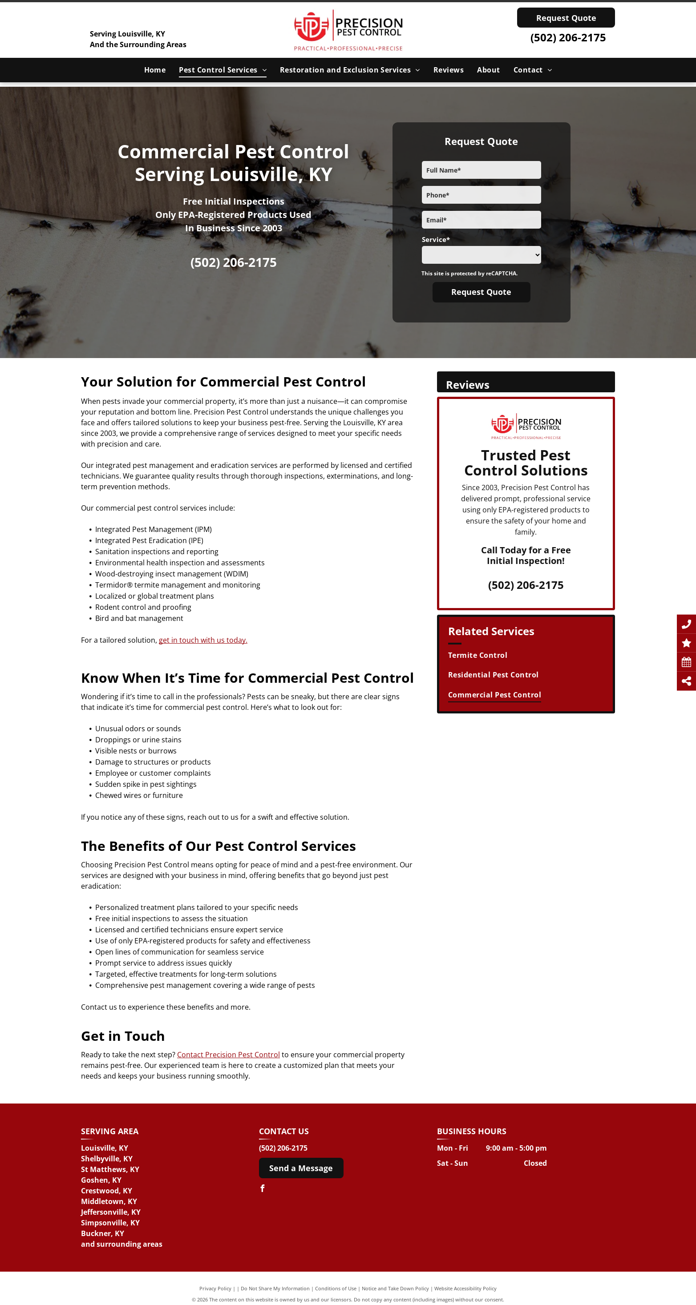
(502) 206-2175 (568, 37)
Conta (187, 1054)
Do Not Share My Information (275, 1288)
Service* (436, 239)
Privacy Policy (215, 1288)
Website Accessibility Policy (465, 1288)
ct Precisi (212, 1054)
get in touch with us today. (203, 640)
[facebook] (262, 1189)
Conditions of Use (335, 1288)
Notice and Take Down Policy (395, 1288)
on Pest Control (253, 1054)
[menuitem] (155, 69)
